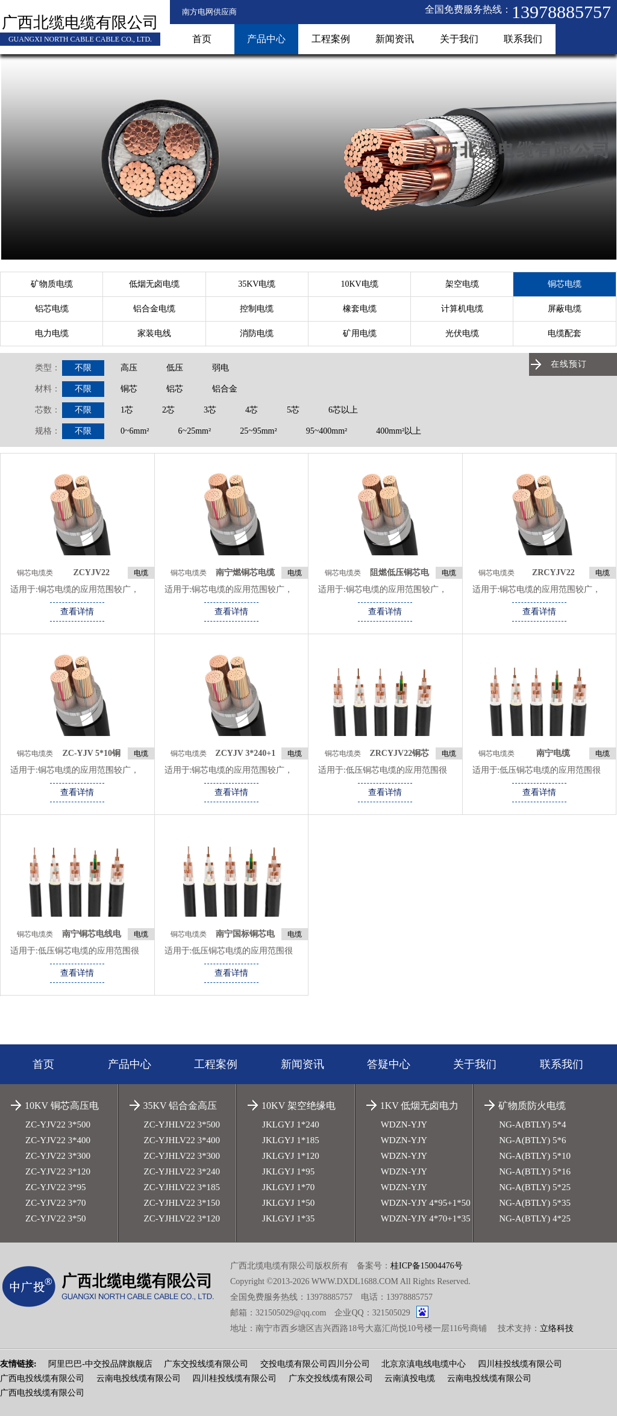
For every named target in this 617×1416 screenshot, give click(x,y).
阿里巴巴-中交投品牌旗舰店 (100, 1363)
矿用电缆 (360, 333)
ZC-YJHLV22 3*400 (182, 1140)
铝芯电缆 (52, 308)
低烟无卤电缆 (154, 284)
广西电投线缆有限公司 (42, 1378)
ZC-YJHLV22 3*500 (182, 1124)
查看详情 (77, 611)
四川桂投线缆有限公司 (520, 1363)
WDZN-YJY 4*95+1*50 (426, 1203)
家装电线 (154, 333)
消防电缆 (257, 333)
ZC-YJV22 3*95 (55, 1187)
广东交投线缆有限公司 (206, 1363)
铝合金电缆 (154, 308)
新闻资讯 (394, 39)
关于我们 (459, 39)
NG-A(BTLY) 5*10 (535, 1156)
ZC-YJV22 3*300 (57, 1156)
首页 (201, 39)
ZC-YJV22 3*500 (57, 1124)
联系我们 (523, 39)
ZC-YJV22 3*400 (57, 1140)
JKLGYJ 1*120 (290, 1156)
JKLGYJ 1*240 (290, 1124)
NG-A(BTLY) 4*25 (535, 1218)
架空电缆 (462, 284)
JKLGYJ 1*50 (288, 1203)
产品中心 (266, 39)
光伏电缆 (462, 333)
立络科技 (557, 1328)
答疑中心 (388, 1064)
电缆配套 (564, 333)
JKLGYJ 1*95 (288, 1171)
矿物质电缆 (52, 284)
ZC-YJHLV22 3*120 (182, 1218)
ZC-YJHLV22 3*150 (182, 1203)
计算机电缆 (462, 308)
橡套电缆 (360, 308)
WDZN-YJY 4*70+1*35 (426, 1218)
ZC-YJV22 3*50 (55, 1218)
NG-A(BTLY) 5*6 (532, 1140)
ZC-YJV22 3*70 (55, 1203)
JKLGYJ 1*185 (290, 1140)
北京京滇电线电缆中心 (423, 1363)
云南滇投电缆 (409, 1378)
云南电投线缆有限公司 (138, 1378)
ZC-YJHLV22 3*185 (182, 1187)
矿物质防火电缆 (532, 1105)
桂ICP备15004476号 (426, 1265)
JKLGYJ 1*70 (288, 1187)
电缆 (141, 573)
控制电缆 (257, 308)
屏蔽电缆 (564, 308)
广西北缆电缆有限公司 (80, 22)
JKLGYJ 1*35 (288, 1218)
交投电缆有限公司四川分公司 (315, 1363)
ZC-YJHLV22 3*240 (182, 1171)
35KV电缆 (256, 284)
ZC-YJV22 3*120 (57, 1171)
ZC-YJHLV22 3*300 (182, 1156)
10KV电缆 (359, 284)
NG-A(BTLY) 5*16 (535, 1171)
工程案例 (331, 39)
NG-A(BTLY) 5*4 (532, 1124)
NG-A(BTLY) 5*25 (535, 1187)
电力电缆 (52, 333)
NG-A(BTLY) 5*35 (535, 1203)
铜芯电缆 (564, 284)
